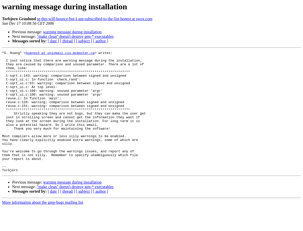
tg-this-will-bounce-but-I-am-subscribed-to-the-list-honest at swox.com (94, 19)
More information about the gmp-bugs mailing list (42, 226)
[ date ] (53, 41)
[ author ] (100, 41)
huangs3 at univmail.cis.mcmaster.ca (60, 53)
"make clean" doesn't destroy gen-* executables (75, 36)
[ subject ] (84, 41)
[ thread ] (67, 41)
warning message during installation (72, 32)
